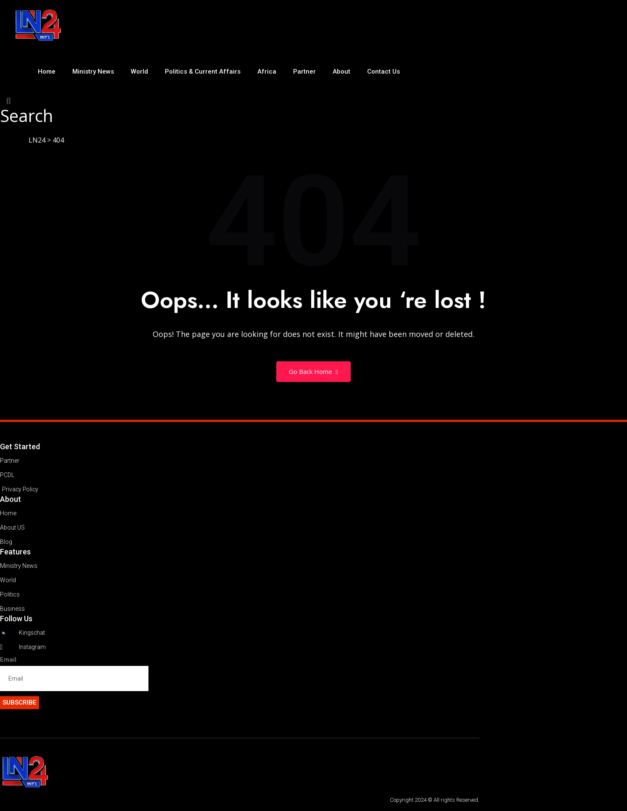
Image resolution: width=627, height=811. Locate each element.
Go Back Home (313, 371)
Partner (304, 71)
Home (47, 71)
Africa (266, 71)
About (341, 71)
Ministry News (93, 71)
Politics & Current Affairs (203, 71)
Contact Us (383, 71)
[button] (26, 107)
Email (8, 659)
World (139, 71)
